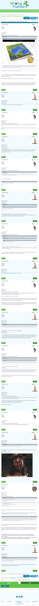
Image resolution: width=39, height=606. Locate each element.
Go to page (11, 21)
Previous (14, 21)
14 (23, 21)
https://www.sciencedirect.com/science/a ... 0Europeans (11, 273)
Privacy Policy (10, 601)
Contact (3, 601)
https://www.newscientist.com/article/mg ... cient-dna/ (10, 402)
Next (26, 21)
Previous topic (32, 22)
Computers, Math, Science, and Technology (17, 14)
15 (24, 21)
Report (35, 89)
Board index (3, 14)
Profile (3, 89)
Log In (29, 582)
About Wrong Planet (18, 601)
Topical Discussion (8, 14)
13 (22, 21)
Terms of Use (27, 601)
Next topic (36, 22)
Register (9, 582)
